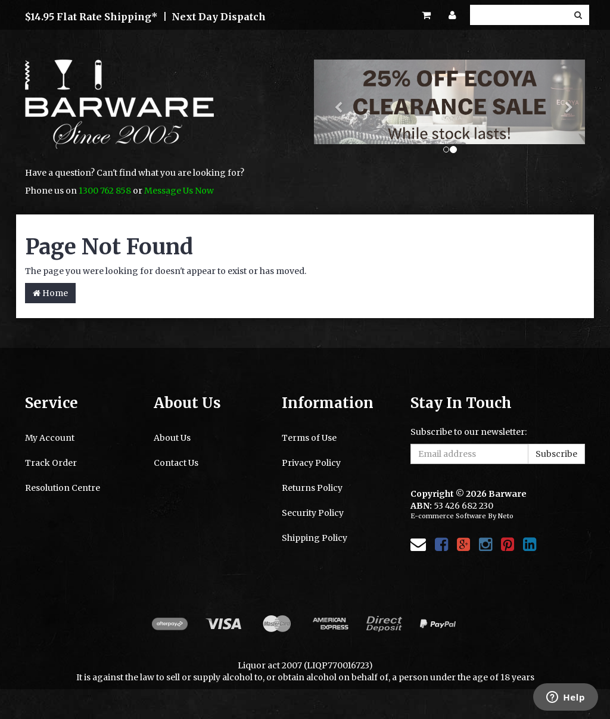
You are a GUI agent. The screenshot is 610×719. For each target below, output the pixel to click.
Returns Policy (312, 488)
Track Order (51, 462)
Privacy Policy (311, 462)
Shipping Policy (314, 538)
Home (50, 293)
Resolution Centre (62, 488)
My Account (49, 437)
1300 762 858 (105, 190)
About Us (172, 437)
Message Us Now (179, 190)
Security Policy (313, 513)
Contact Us (176, 462)
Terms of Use (309, 437)
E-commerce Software (448, 516)
